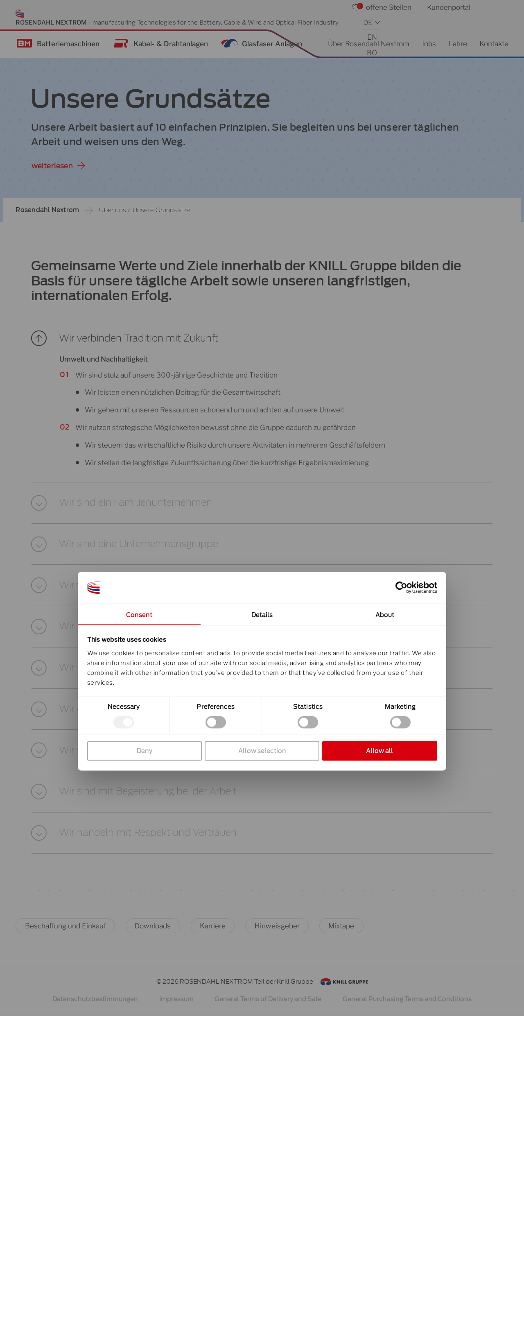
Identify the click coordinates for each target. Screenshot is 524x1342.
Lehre (457, 43)
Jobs (428, 43)
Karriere (213, 1251)
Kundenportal (448, 7)
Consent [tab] (139, 614)
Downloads (153, 1251)
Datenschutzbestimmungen (95, 1325)
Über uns (112, 210)
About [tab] (385, 614)
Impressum (176, 1325)
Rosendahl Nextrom (47, 210)
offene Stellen (388, 7)
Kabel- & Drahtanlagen (170, 43)
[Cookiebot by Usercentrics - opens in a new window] (401, 588)
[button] (262, 349)
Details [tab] (262, 614)
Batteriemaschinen (68, 43)
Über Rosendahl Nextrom (368, 43)
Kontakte (493, 43)
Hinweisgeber (277, 1251)
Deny (144, 750)
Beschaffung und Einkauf (65, 1251)
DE (368, 22)
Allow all (379, 750)
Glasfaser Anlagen (272, 43)
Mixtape (341, 1251)
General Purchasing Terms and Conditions (407, 1325)
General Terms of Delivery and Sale (268, 1325)
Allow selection (262, 750)
